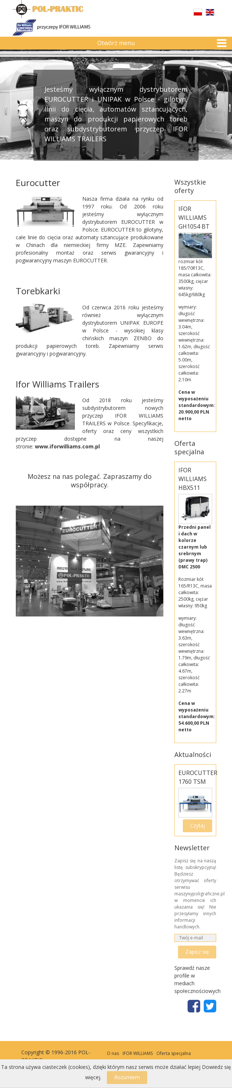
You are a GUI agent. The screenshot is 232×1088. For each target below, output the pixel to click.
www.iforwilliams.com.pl (67, 446)
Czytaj (197, 825)
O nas (113, 1053)
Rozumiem (127, 1077)
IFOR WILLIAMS (138, 1053)
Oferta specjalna (173, 1053)
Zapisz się (197, 951)
